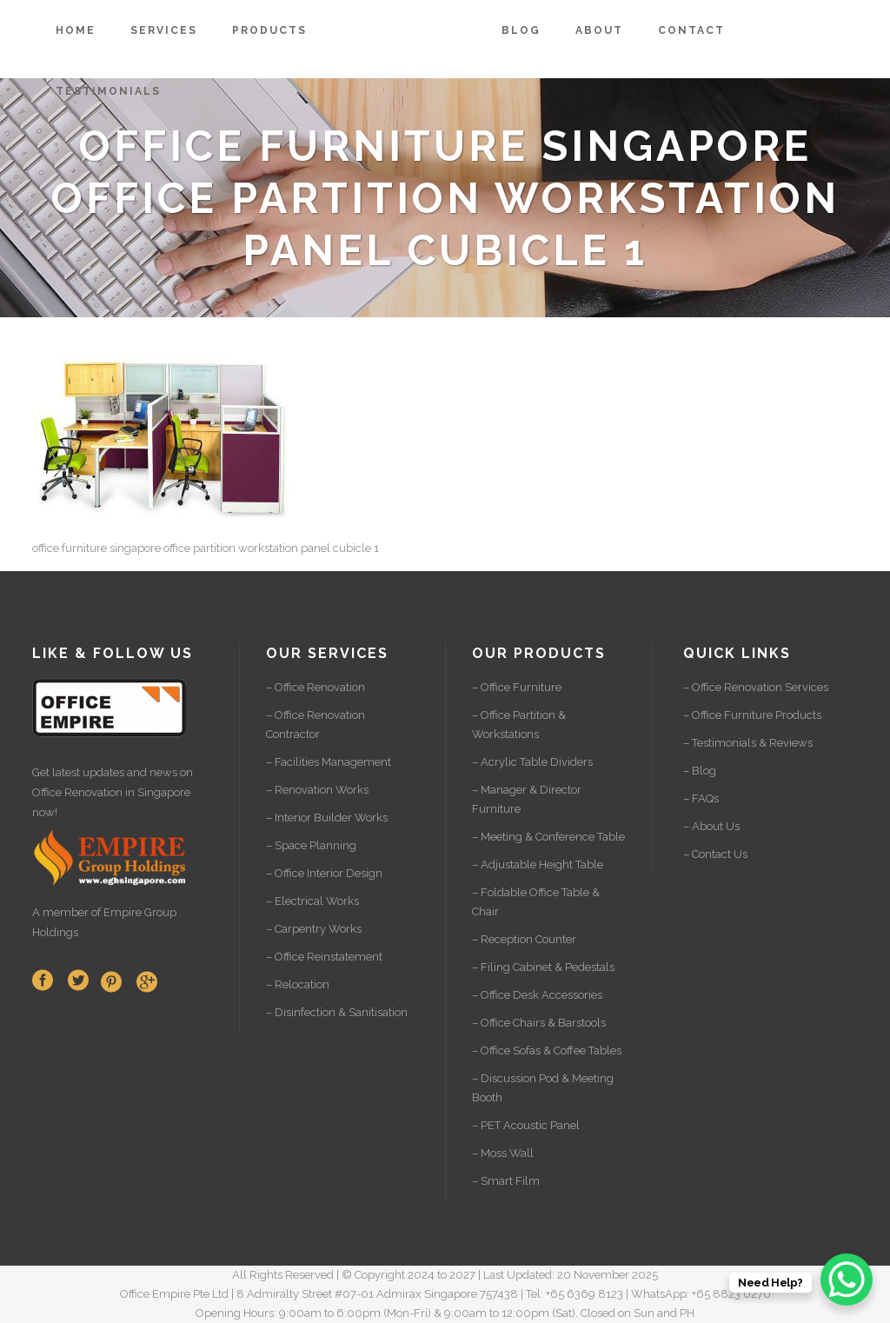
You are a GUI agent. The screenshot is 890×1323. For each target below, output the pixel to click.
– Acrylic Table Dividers (532, 761)
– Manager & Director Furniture (526, 799)
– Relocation (297, 984)
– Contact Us (715, 854)
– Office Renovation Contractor (315, 724)
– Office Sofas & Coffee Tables (546, 1050)
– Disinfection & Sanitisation (337, 1012)
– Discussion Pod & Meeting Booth (543, 1088)
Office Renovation (77, 792)
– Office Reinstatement (324, 956)
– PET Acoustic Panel (526, 1125)
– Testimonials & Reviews (748, 742)
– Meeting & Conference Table (548, 836)
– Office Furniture (516, 687)
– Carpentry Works (314, 928)
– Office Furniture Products (752, 714)
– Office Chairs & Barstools (539, 1022)
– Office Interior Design (324, 873)
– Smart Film (506, 1180)
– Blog (699, 770)
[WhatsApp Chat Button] (846, 1279)
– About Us (711, 826)
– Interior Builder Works (327, 817)
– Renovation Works (317, 789)
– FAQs (701, 798)
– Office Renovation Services (755, 687)
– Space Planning (311, 845)
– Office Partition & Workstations (519, 724)
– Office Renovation (315, 687)
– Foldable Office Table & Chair (536, 902)
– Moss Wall (503, 1153)
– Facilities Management (328, 761)
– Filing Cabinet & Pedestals (543, 967)
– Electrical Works (312, 900)
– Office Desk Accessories (537, 994)
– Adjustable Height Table (537, 864)
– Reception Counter (524, 939)
